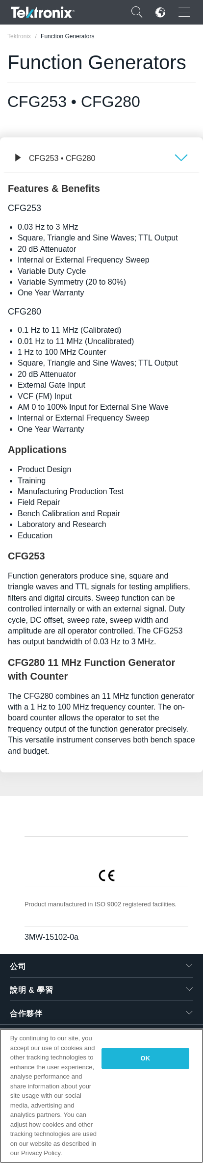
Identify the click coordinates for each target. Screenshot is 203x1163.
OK (146, 1058)
